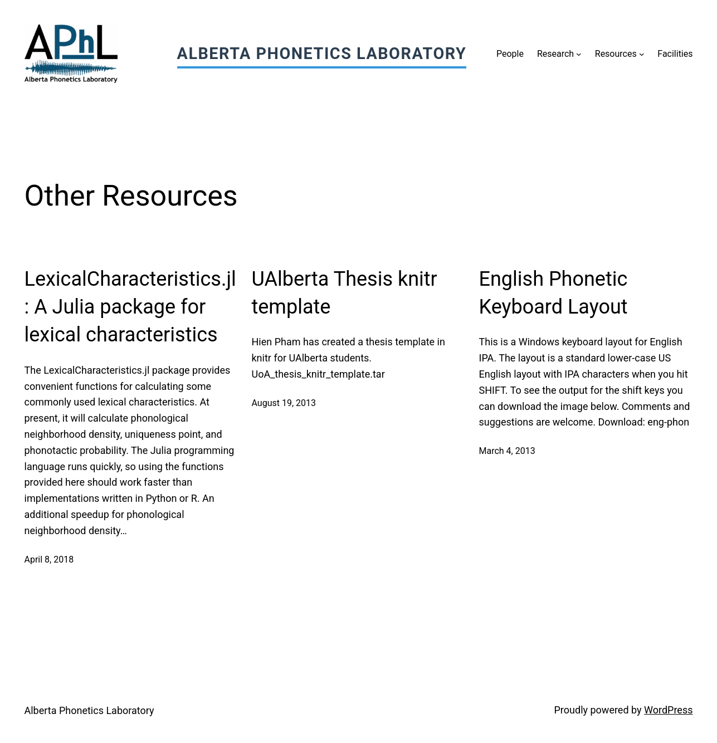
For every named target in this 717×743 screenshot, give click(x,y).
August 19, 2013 (284, 403)
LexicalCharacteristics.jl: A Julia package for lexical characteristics (130, 307)
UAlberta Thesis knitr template (344, 293)
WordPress (668, 710)
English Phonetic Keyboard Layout (553, 293)
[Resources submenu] (642, 54)
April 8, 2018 (49, 559)
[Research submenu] (579, 54)
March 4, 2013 (507, 451)
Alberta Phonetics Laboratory (322, 53)
